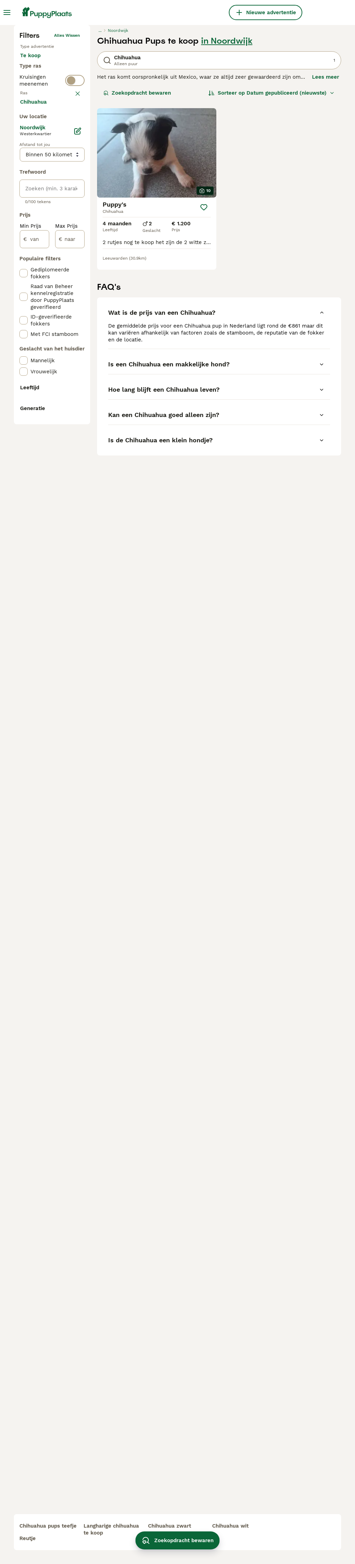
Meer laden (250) (48, 402)
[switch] (52, 237)
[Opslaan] (204, 321)
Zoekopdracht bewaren (137, 206)
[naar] (70, 540)
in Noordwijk (226, 154)
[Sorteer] (271, 207)
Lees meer (325, 191)
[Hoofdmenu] (7, 12)
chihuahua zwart (169, 1526)
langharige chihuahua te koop (111, 1529)
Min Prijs (30, 527)
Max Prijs (66, 527)
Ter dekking (40, 209)
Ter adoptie (40, 193)
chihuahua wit (230, 1526)
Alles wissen (67, 149)
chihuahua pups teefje (48, 1526)
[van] (34, 540)
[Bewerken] (78, 432)
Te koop (36, 176)
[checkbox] (23, 286)
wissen (73, 252)
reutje (27, 1538)
